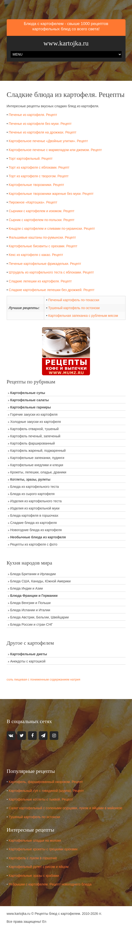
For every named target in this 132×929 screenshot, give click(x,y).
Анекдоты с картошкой (28, 661)
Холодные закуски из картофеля (35, 422)
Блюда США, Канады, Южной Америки (40, 581)
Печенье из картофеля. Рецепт (33, 115)
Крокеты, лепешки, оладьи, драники (38, 472)
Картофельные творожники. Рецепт (36, 185)
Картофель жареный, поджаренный (38, 450)
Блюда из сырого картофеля (32, 494)
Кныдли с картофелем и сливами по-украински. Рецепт (52, 228)
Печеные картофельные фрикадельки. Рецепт (45, 264)
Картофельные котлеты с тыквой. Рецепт (41, 799)
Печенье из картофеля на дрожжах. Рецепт (42, 132)
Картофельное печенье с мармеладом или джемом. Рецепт (55, 150)
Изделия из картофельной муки (35, 508)
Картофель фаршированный (32, 443)
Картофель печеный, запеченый (35, 436)
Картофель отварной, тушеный (34, 429)
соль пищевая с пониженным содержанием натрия (43, 679)
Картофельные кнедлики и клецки (36, 465)
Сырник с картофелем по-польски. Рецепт (41, 220)
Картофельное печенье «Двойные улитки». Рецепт (48, 141)
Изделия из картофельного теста (36, 501)
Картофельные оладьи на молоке (35, 840)
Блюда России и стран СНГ (31, 624)
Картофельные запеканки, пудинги (37, 458)
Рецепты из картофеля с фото (33, 544)
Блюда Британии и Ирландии (33, 574)
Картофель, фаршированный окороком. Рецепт (46, 782)
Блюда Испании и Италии (30, 610)
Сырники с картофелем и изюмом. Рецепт (41, 211)
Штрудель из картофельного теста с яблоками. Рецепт (51, 272)
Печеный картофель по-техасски (73, 300)
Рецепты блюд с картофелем (57, 914)
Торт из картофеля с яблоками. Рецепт (39, 167)
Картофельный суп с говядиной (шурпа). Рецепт (46, 791)
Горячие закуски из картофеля (34, 414)
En (44, 921)
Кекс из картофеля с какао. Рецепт (36, 255)
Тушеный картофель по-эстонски (74, 308)
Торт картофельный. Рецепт (31, 158)
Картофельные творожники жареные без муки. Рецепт (51, 194)
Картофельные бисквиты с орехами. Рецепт (43, 246)
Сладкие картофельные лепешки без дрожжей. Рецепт (51, 290)
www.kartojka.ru (66, 43)
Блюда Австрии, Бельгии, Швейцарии (39, 617)
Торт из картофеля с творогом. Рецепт (38, 176)
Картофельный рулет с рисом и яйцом (38, 867)
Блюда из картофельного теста (34, 487)
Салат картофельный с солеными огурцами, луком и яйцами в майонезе (65, 808)
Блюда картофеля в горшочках (34, 515)
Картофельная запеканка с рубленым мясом (83, 316)
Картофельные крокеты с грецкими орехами (43, 849)
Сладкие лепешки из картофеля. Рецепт (40, 281)
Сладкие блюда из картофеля (33, 523)
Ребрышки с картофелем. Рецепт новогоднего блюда (50, 884)
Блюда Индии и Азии (26, 588)
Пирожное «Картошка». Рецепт (33, 202)
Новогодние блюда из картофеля (36, 530)
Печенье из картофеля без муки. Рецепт (40, 124)
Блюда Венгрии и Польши (30, 603)
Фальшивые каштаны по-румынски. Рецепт (42, 237)
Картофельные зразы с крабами (34, 876)
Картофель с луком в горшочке (33, 858)
